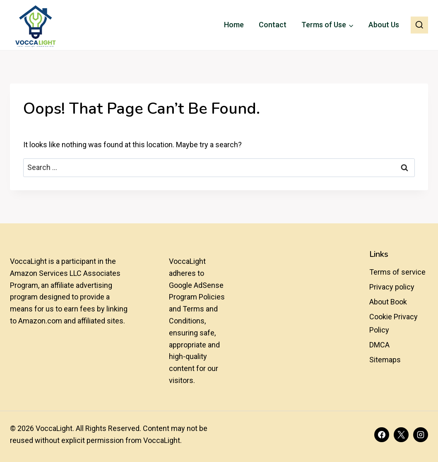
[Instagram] (420, 434)
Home (234, 24)
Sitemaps (385, 359)
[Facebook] (381, 434)
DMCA (379, 344)
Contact (272, 24)
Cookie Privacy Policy (393, 323)
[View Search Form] (419, 25)
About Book (388, 301)
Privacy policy (391, 286)
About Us (383, 24)
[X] (401, 434)
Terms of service (397, 272)
